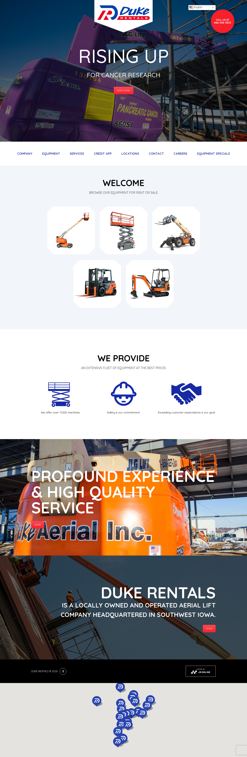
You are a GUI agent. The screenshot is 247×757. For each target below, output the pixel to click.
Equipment (51, 153)
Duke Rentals (40, 671)
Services (77, 153)
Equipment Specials (213, 153)
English (195, 7)
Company (24, 153)
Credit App (103, 153)
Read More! (123, 90)
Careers (180, 153)
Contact (156, 153)
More (38, 524)
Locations (130, 153)
